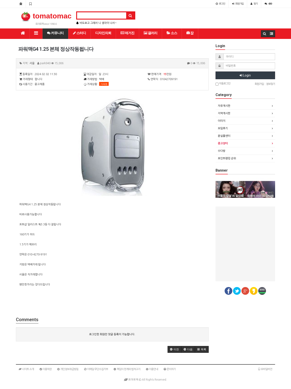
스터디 (79, 33)
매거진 (127, 33)
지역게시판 (224, 113)
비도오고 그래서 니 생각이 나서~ (96, 23)
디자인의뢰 (103, 33)
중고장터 (223, 143)
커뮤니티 (55, 33)
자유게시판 (224, 105)
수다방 (221, 151)
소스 (172, 33)
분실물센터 (224, 136)
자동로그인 (223, 84)
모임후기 (223, 128)
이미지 (221, 120)
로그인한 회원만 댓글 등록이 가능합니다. (112, 334)
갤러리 (150, 33)
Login (245, 75)
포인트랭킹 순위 (227, 158)
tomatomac (46, 16)
